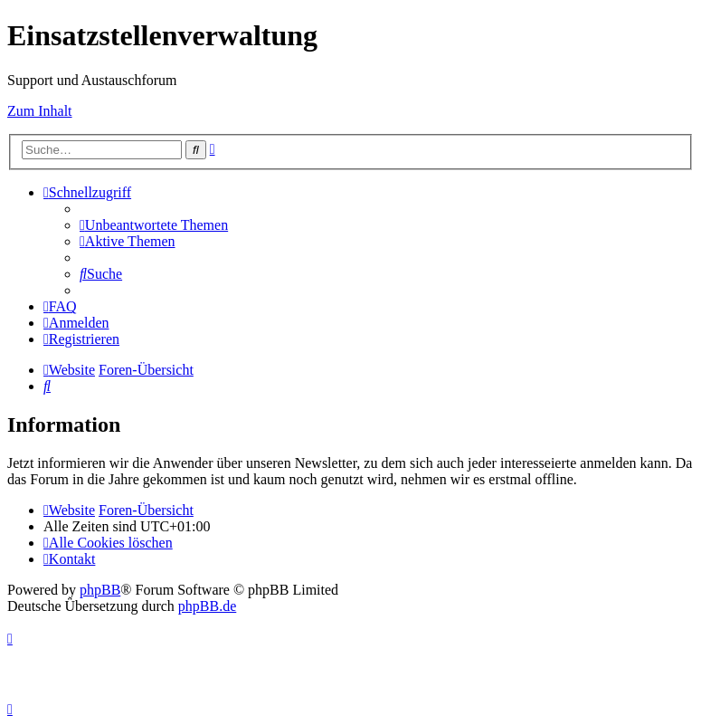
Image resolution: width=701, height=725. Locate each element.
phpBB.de (207, 606)
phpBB (100, 589)
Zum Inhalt (39, 111)
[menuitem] (154, 225)
